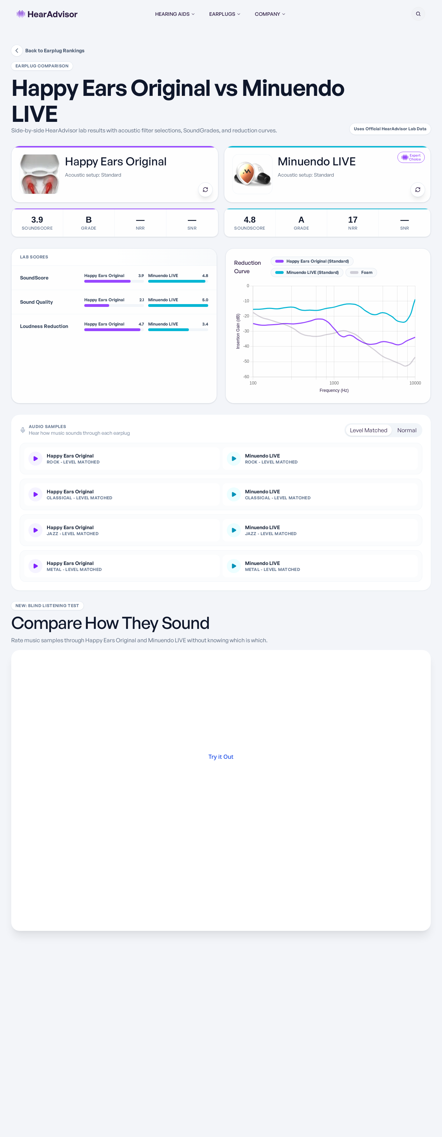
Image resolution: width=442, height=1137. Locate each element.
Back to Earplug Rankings (48, 50)
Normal (407, 430)
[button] (418, 14)
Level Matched (369, 430)
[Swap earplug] (205, 190)
